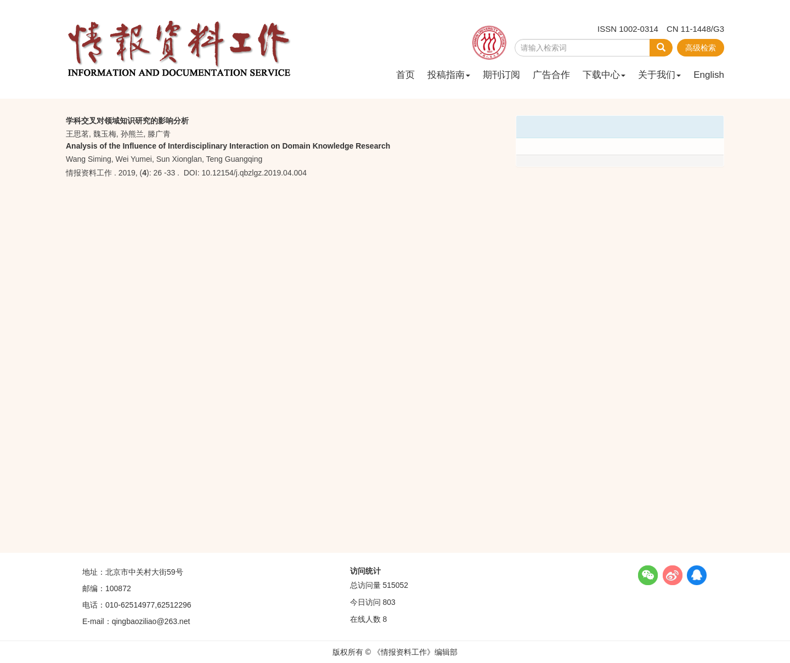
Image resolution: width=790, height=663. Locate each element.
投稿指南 (448, 75)
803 (388, 602)
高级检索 (700, 47)
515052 (395, 585)
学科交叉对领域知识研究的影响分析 (127, 120)
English (708, 75)
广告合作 (551, 75)
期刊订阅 (501, 75)
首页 (405, 75)
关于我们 (659, 75)
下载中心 (604, 75)
